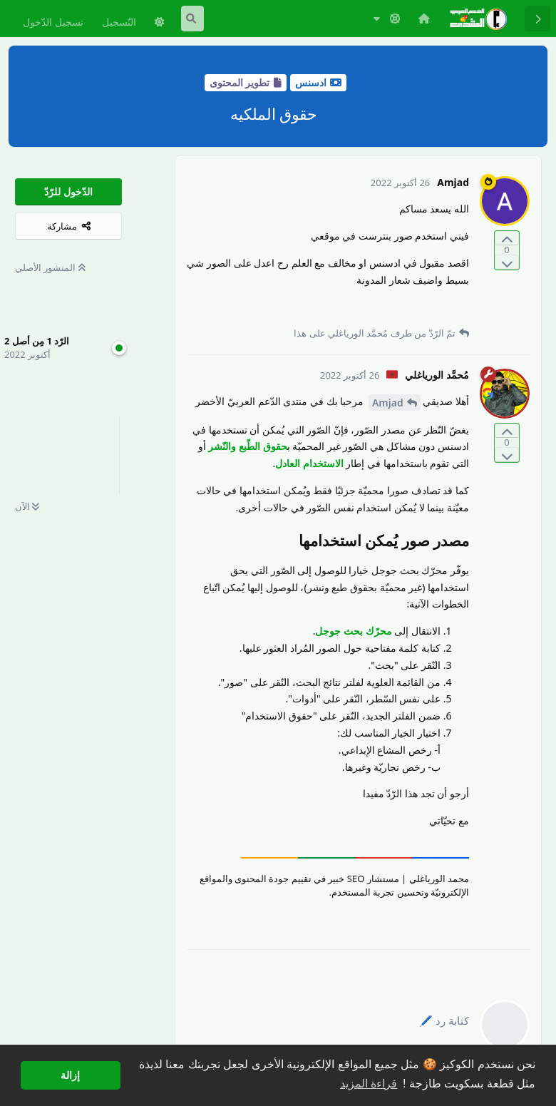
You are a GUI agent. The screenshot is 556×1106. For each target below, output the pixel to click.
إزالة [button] (70, 1075)
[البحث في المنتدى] (192, 18)
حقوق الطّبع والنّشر (247, 446)
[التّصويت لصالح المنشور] (507, 238)
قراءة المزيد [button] (368, 1083)
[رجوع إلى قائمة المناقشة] (537, 18)
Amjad (387, 402)
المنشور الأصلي (50, 267)
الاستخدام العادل (309, 463)
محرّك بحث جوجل (353, 631)
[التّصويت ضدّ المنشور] (507, 262)
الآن (27, 506)
